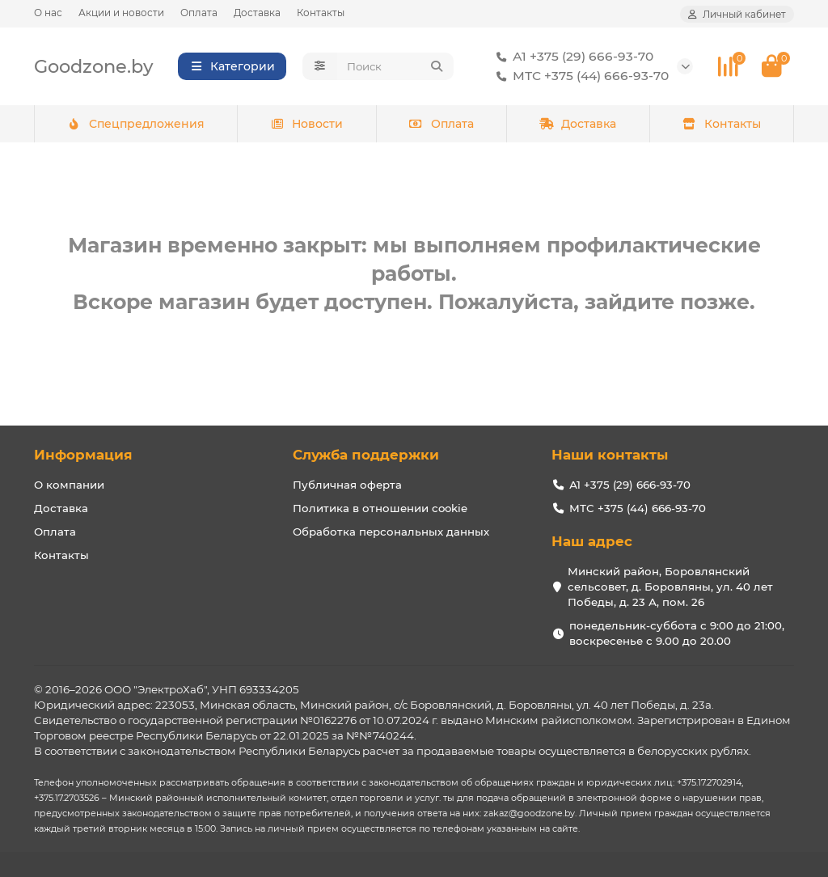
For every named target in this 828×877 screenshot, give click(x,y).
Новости (307, 124)
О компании (69, 484)
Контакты (320, 12)
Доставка (257, 12)
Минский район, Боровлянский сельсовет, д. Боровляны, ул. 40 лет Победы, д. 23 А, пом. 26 (670, 586)
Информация (83, 455)
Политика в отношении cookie (380, 508)
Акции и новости (121, 12)
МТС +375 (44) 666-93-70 (579, 76)
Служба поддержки (366, 455)
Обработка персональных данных (391, 531)
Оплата (199, 12)
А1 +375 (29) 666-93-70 (571, 57)
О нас (48, 12)
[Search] (395, 66)
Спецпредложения (135, 124)
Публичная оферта (347, 484)
